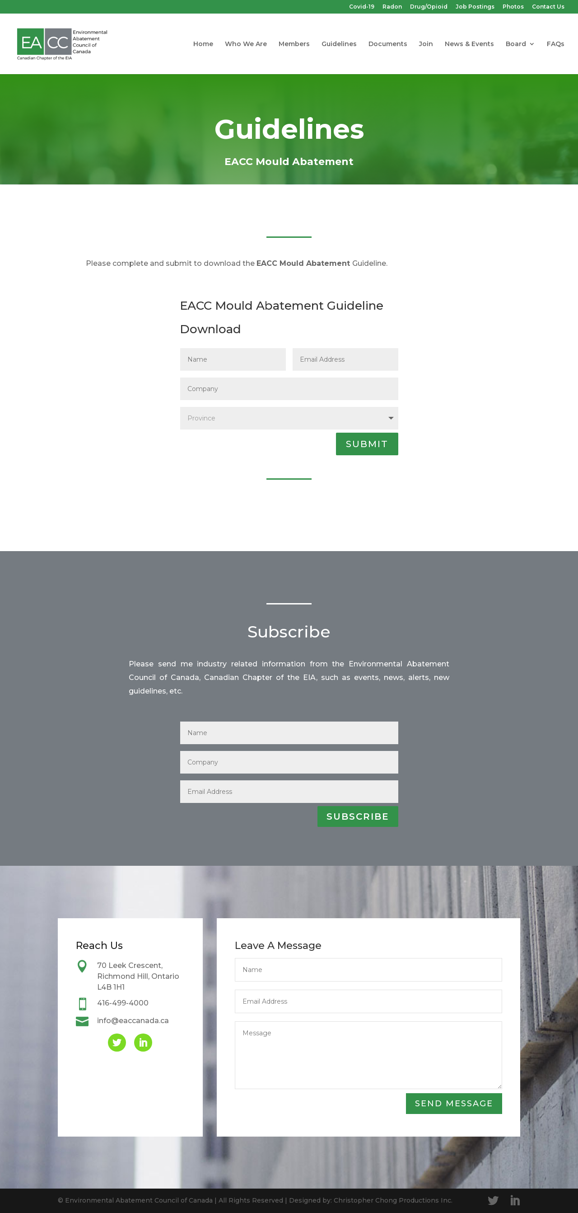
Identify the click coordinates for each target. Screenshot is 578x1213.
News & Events (469, 44)
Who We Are (246, 44)
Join (426, 44)
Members (294, 44)
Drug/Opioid (428, 7)
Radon (392, 7)
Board (516, 44)
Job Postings (475, 7)
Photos (513, 7)
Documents (387, 44)
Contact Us (548, 7)
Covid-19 (361, 7)
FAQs (555, 44)
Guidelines (339, 44)
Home (203, 44)
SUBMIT (367, 444)
